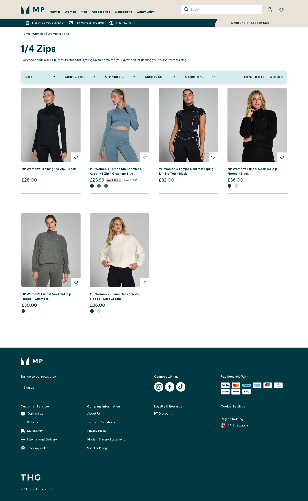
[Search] (186, 9)
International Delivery (39, 439)
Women (70, 12)
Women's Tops (58, 34)
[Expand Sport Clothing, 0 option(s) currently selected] (80, 77)
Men (84, 12)
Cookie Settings (233, 406)
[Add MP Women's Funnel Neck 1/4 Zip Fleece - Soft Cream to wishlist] (144, 282)
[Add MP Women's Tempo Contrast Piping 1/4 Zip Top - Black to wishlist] (213, 157)
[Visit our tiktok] (180, 387)
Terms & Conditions (101, 422)
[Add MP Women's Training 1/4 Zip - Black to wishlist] (76, 157)
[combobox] (221, 9)
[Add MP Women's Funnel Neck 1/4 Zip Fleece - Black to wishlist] (282, 157)
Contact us (32, 413)
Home (25, 34)
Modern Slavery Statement (106, 439)
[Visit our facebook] (169, 387)
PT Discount (163, 413)
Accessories (101, 12)
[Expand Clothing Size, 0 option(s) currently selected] (120, 77)
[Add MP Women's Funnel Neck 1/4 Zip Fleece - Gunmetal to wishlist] (76, 282)
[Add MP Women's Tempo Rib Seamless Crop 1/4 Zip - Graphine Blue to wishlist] (144, 157)
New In (55, 12)
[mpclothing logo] (32, 9)
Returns (29, 422)
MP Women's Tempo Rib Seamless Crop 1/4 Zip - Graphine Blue (115, 171)
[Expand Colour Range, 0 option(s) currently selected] (200, 77)
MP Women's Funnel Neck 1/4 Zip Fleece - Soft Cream (115, 296)
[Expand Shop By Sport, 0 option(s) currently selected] (160, 77)
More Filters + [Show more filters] (254, 77)
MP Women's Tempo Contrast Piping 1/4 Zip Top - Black (186, 171)
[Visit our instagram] (158, 387)
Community (145, 12)
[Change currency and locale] (234, 425)
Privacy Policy (96, 431)
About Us (94, 413)
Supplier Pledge (98, 448)
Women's (38, 34)
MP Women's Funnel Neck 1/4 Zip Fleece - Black (252, 171)
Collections (123, 12)
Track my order (34, 448)
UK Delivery (32, 431)
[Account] (270, 9)
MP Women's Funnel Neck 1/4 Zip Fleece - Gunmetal (46, 296)
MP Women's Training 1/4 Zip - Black (48, 169)
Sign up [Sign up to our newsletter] (29, 387)
